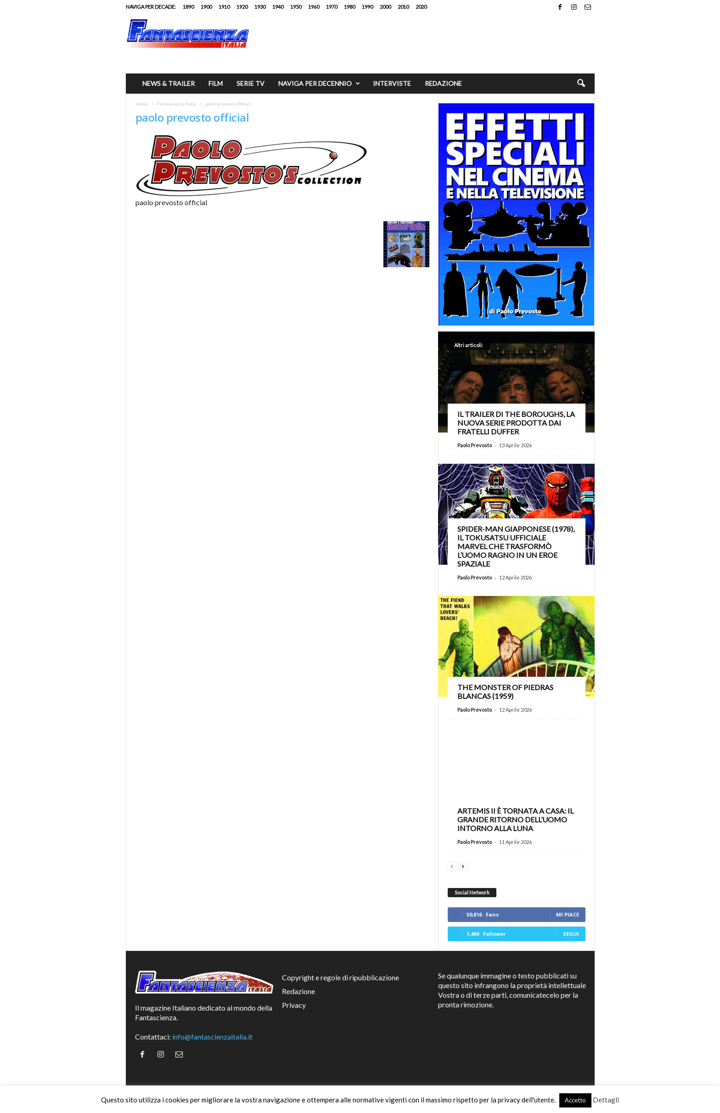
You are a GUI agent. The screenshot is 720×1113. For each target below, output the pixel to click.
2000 (385, 7)
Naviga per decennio (319, 83)
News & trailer (168, 83)
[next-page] (462, 865)
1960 (313, 7)
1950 (295, 7)
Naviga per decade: (151, 7)
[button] (581, 83)
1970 (331, 7)
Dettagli (606, 1100)
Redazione (443, 83)
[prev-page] (451, 865)
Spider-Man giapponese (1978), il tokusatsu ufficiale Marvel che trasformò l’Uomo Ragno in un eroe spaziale (515, 546)
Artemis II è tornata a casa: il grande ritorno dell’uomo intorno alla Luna (515, 819)
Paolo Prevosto (474, 445)
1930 (259, 7)
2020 (421, 7)
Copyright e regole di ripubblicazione (340, 977)
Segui (571, 933)
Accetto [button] (575, 1100)
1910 (224, 7)
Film (215, 83)
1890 (188, 7)
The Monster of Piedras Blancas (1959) (505, 691)
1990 (367, 7)
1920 (242, 7)
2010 (403, 7)
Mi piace (567, 914)
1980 (349, 7)
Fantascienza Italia (176, 104)
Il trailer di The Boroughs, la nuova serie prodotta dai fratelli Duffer (516, 423)
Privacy (294, 1005)
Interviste (392, 83)
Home (141, 104)
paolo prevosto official (192, 117)
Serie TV (250, 83)
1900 (206, 7)
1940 (277, 7)
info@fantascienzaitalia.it (212, 1036)
